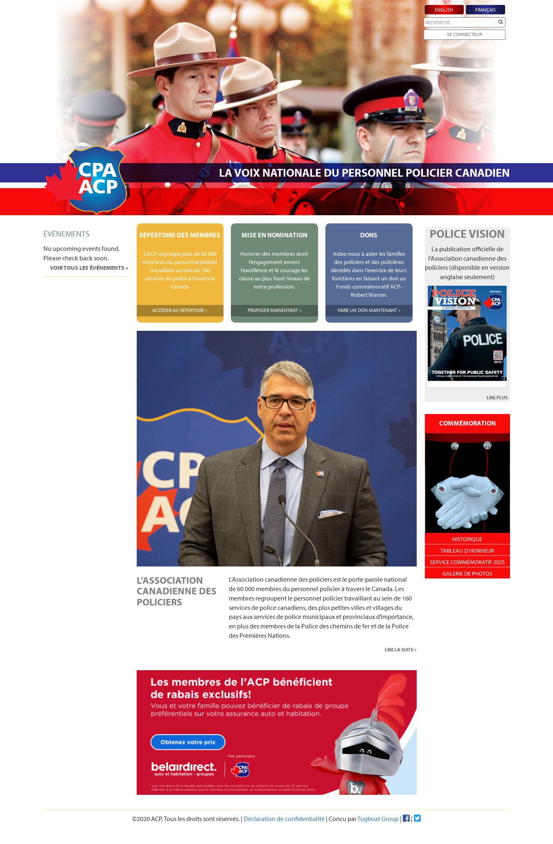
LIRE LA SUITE (399, 649)
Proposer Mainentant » (274, 310)
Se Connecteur (464, 34)
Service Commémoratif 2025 (467, 562)
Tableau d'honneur (467, 550)
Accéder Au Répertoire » (180, 310)
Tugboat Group (378, 818)
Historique (467, 539)
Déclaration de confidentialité (284, 818)
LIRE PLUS (497, 397)
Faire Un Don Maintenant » (369, 310)
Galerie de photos (467, 573)
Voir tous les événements (88, 267)
